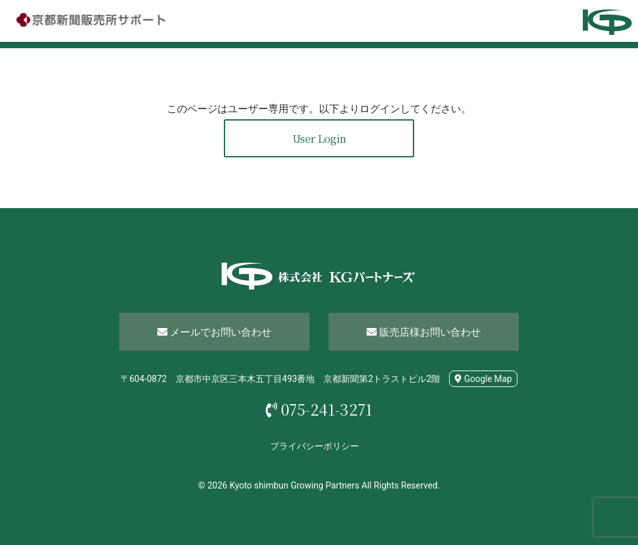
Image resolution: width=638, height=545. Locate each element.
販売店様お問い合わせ (424, 332)
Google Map (483, 379)
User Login (319, 138)
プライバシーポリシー (314, 446)
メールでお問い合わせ (214, 332)
